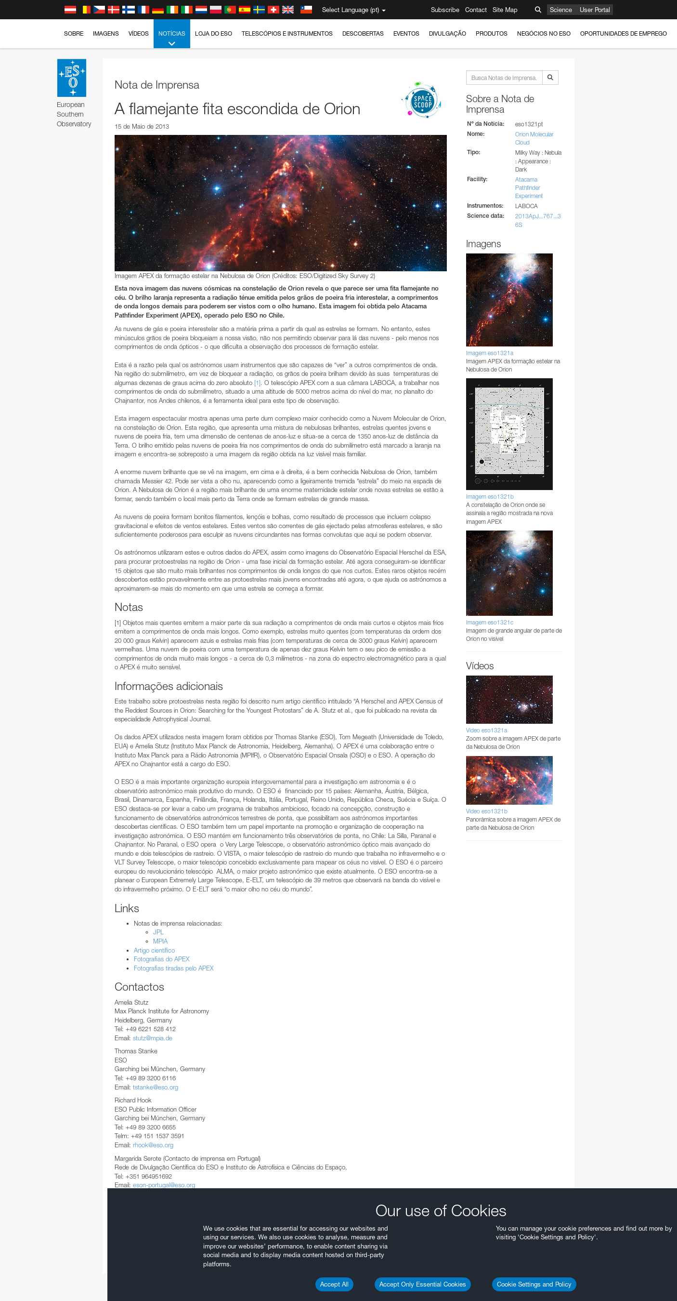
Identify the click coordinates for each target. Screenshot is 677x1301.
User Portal (595, 9)
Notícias (172, 39)
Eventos (406, 33)
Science (561, 9)
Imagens (106, 33)
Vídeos (139, 33)
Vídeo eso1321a (486, 730)
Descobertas (363, 33)
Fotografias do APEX (161, 959)
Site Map (505, 9)
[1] (257, 382)
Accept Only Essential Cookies (422, 1284)
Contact (476, 9)
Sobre (73, 33)
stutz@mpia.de (152, 1038)
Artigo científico (154, 950)
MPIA (160, 941)
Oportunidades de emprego (623, 33)
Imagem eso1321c (489, 622)
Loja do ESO (213, 33)
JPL (158, 932)
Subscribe (445, 9)
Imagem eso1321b (490, 496)
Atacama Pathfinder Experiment (529, 187)
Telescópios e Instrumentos (287, 33)
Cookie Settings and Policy (534, 1284)
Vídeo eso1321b (487, 811)
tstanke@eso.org (155, 1087)
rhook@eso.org (153, 1145)
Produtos (492, 33)
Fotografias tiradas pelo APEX (173, 968)
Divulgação (447, 33)
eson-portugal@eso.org (164, 1185)
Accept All (334, 1284)
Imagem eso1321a (489, 353)
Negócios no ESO (544, 33)
